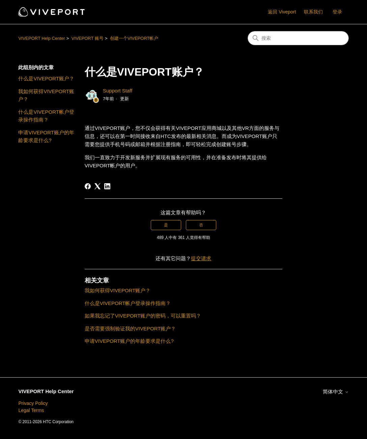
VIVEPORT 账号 (88, 38)
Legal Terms (31, 410)
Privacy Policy (33, 403)
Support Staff (117, 90)
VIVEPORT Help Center (41, 38)
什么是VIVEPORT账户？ (46, 78)
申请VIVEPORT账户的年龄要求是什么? (46, 136)
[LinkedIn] (107, 186)
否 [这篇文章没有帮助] (201, 225)
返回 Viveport (282, 12)
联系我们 (313, 12)
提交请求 (201, 258)
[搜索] (298, 38)
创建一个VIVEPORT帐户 (134, 38)
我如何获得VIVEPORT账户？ (46, 95)
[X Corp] (97, 186)
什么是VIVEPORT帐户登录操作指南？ (46, 115)
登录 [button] (337, 12)
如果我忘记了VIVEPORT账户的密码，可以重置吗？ (143, 316)
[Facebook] (88, 186)
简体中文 (335, 391)
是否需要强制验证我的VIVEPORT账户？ (130, 328)
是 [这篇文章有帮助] (166, 225)
